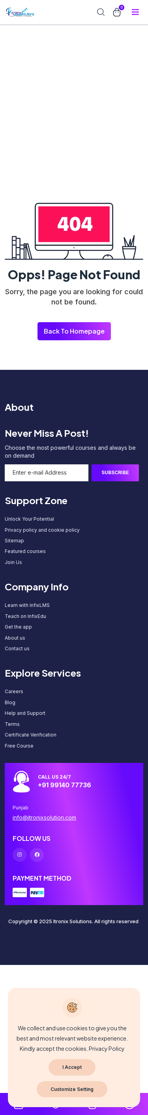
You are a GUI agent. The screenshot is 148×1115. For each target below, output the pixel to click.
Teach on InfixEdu (25, 616)
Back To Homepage (74, 331)
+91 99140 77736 (64, 785)
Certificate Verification (30, 735)
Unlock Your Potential (29, 519)
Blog (10, 702)
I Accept (72, 1067)
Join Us (13, 562)
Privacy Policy (107, 1048)
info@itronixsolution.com (44, 817)
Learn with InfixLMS (27, 605)
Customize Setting (72, 1089)
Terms (12, 724)
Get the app (18, 627)
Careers (14, 691)
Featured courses (25, 551)
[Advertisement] (74, 74)
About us (15, 638)
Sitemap (14, 541)
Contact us (17, 648)
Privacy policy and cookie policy (42, 530)
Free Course (19, 746)
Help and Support (25, 713)
